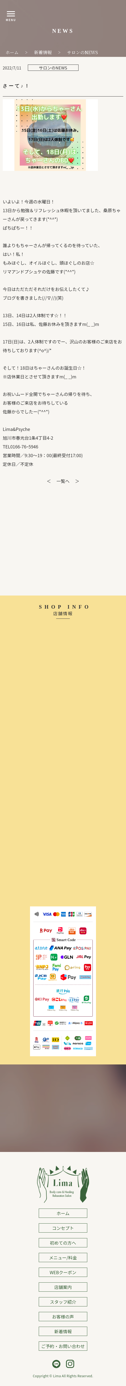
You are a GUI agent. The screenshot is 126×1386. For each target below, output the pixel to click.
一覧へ (63, 481)
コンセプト (63, 1228)
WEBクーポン (63, 1272)
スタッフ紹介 (63, 1302)
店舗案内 (63, 1287)
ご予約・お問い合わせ (63, 1346)
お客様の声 (63, 1316)
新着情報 (63, 1331)
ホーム (63, 1213)
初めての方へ (63, 1242)
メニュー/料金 (63, 1257)
